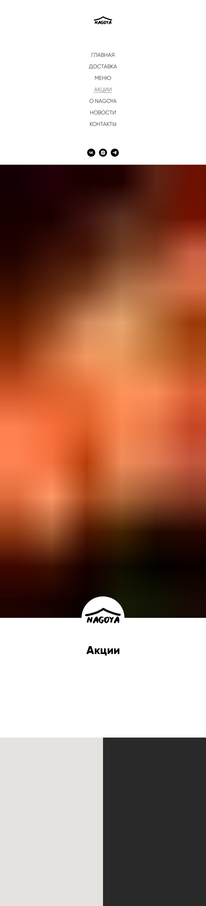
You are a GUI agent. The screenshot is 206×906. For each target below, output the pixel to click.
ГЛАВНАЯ (103, 55)
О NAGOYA (103, 101)
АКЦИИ (103, 90)
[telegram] (115, 153)
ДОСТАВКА (103, 66)
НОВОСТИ (103, 113)
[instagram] (103, 153)
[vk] (91, 153)
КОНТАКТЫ (103, 124)
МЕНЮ (103, 78)
